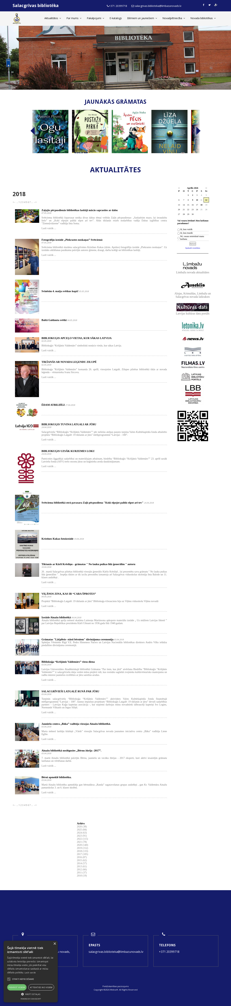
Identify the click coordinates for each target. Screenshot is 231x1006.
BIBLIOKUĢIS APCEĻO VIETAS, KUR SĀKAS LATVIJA (77, 338)
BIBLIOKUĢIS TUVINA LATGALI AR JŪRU (69, 424)
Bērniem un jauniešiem (142, 18)
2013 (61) (82, 866)
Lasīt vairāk (30, 972)
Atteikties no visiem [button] (41, 987)
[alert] (31, 971)
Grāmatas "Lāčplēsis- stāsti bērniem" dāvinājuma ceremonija (77, 639)
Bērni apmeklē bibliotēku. (56, 777)
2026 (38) (82, 826)
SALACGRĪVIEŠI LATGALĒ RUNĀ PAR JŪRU (70, 691)
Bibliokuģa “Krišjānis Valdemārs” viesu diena (68, 661)
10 (197, 200)
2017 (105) (82, 854)
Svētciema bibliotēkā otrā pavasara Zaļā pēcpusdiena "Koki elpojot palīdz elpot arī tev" (92, 502)
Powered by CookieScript (31, 999)
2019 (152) (82, 848)
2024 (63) (82, 832)
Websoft (114, 989)
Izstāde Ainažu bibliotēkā (56, 617)
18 (201, 205)
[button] (30, 994)
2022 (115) (82, 838)
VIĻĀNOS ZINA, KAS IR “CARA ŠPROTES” (69, 593)
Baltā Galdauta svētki (54, 320)
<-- (14, 202)
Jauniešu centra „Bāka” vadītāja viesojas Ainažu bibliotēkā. (76, 723)
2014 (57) (82, 863)
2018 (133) (82, 851)
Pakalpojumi (95, 18)
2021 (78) (82, 842)
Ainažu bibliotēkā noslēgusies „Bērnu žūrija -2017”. (71, 750)
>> (206, 188)
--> (35, 202)
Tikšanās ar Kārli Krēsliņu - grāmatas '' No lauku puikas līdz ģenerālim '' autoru (88, 564)
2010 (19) (82, 875)
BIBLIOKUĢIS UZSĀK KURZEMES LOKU (68, 451)
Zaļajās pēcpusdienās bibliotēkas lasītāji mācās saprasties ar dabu (80, 210)
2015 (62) (82, 860)
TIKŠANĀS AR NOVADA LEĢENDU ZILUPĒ (69, 361)
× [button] (54, 943)
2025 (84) (82, 829)
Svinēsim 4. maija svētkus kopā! (60, 291)
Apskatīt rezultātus (192, 248)
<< (179, 188)
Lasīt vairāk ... (49, 228)
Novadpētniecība (173, 18)
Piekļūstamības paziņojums (116, 986)
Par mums (73, 18)
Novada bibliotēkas (203, 18)
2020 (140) (82, 845)
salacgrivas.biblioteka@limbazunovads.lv (116, 952)
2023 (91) (82, 835)
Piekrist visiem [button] (17, 987)
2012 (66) (82, 869)
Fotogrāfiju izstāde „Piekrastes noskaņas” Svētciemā (72, 239)
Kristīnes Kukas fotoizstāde (57, 538)
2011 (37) (82, 872)
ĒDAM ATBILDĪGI (53, 404)
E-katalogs (116, 18)
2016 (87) (82, 857)
